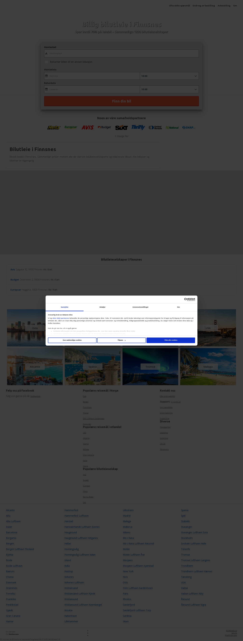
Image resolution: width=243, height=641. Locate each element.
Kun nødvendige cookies (72, 340)
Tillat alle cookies (170, 340)
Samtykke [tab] (64, 307)
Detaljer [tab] (102, 307)
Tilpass (122, 340)
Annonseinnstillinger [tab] (140, 307)
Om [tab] (178, 307)
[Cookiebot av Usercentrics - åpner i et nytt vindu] (180, 299)
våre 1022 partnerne (60, 318)
